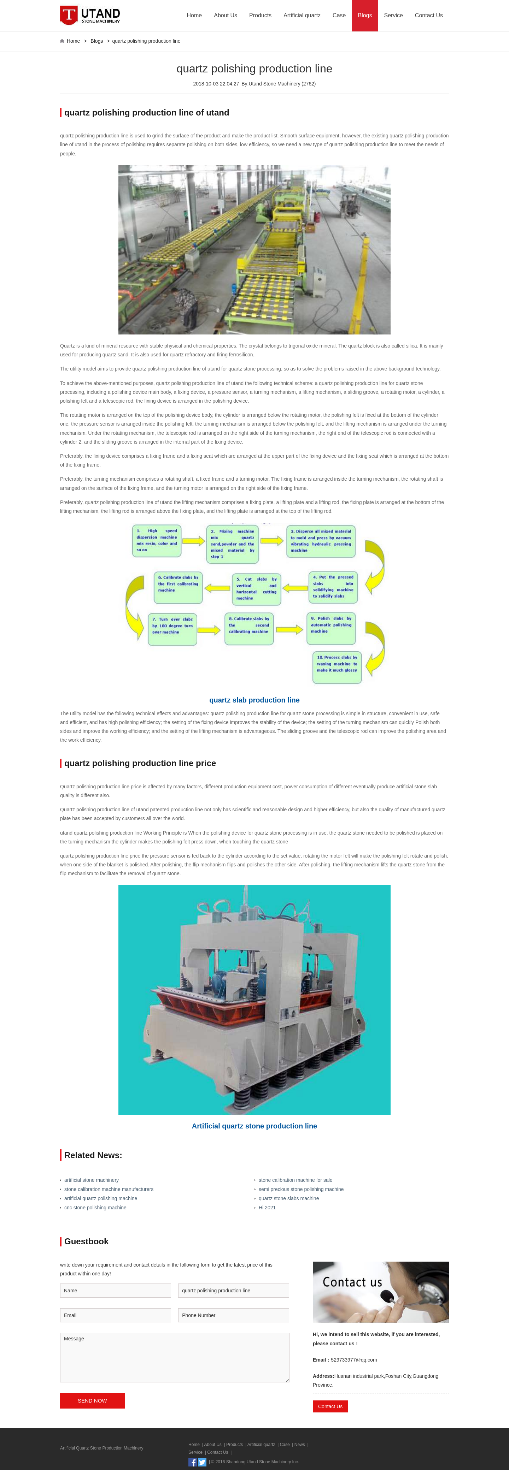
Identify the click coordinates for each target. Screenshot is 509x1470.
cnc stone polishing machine (95, 1207)
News (299, 1444)
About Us (225, 15)
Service (393, 15)
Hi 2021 (267, 1207)
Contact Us (429, 15)
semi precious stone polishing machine (301, 1189)
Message (174, 1357)
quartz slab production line (254, 700)
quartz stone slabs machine (289, 1198)
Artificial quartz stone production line (254, 1126)
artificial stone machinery (91, 1180)
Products (260, 15)
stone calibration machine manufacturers (108, 1189)
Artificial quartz (302, 15)
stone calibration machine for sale (296, 1180)
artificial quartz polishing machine (100, 1198)
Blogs (365, 15)
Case (339, 15)
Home (194, 15)
